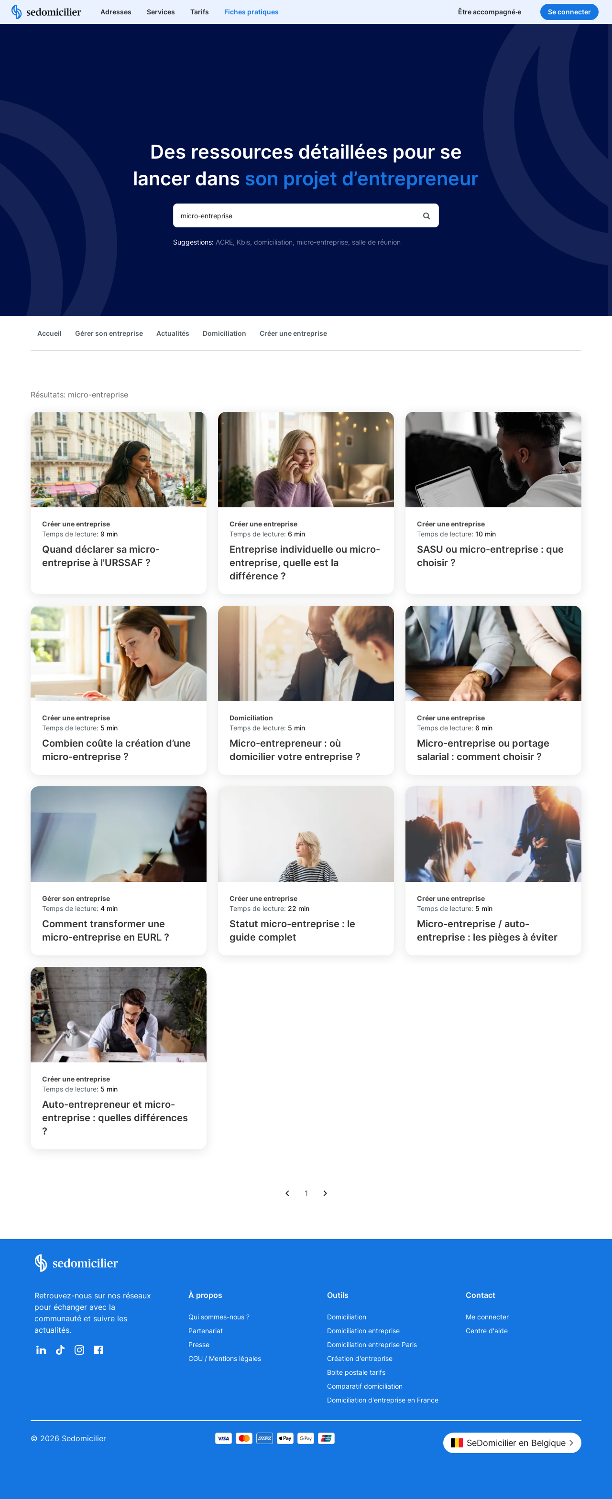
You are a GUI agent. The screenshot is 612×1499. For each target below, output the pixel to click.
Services (161, 12)
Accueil (49, 333)
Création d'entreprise (360, 1358)
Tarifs (199, 12)
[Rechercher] (427, 215)
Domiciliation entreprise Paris (372, 1344)
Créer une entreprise (293, 333)
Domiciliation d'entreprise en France (382, 1400)
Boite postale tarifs (356, 1372)
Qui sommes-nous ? (219, 1317)
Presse (198, 1344)
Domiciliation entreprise (363, 1331)
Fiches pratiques (251, 12)
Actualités (172, 333)
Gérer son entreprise (109, 333)
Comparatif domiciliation (365, 1386)
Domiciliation (224, 333)
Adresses (115, 12)
